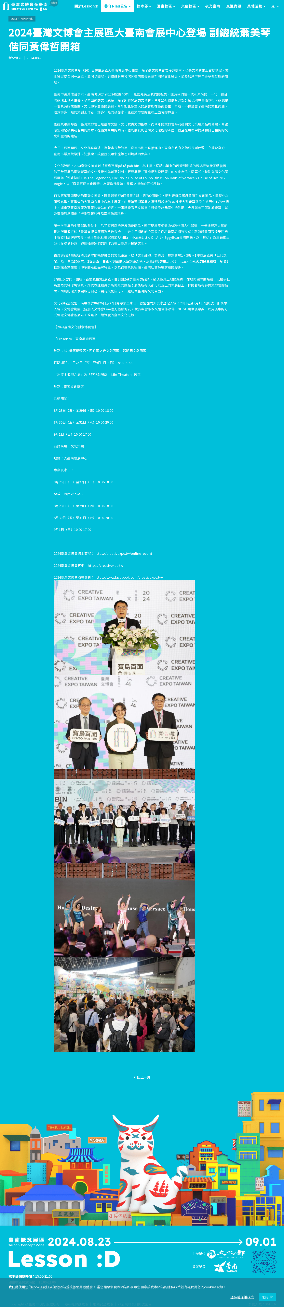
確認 (267, 1297)
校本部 (145, 7)
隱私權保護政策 (242, 1297)
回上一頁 (142, 1077)
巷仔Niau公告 (119, 7)
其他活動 (257, 7)
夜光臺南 (212, 6)
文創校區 (191, 7)
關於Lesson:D (86, 6)
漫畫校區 (167, 7)
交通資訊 (233, 6)
